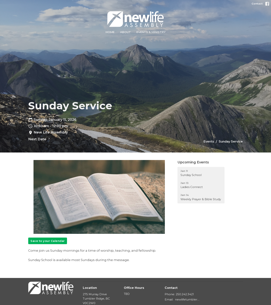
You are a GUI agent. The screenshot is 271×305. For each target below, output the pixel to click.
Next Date (39, 139)
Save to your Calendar (47, 241)
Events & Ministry (151, 32)
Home (110, 32)
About (125, 32)
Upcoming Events (193, 162)
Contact (257, 3)
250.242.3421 (185, 294)
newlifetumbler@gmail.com (188, 299)
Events (209, 141)
